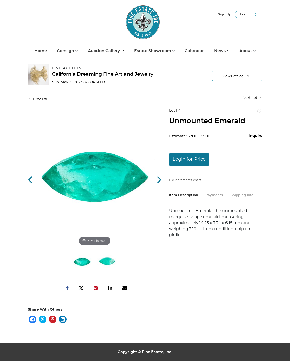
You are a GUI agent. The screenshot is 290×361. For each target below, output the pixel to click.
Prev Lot (38, 99)
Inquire (255, 136)
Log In (245, 14)
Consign (66, 51)
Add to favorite (259, 111)
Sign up (224, 14)
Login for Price (189, 159)
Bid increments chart (185, 180)
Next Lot (252, 98)
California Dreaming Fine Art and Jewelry (102, 74)
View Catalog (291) (236, 76)
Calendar (194, 51)
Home (40, 51)
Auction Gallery (104, 51)
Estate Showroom (153, 51)
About (246, 51)
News (220, 51)
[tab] (183, 197)
